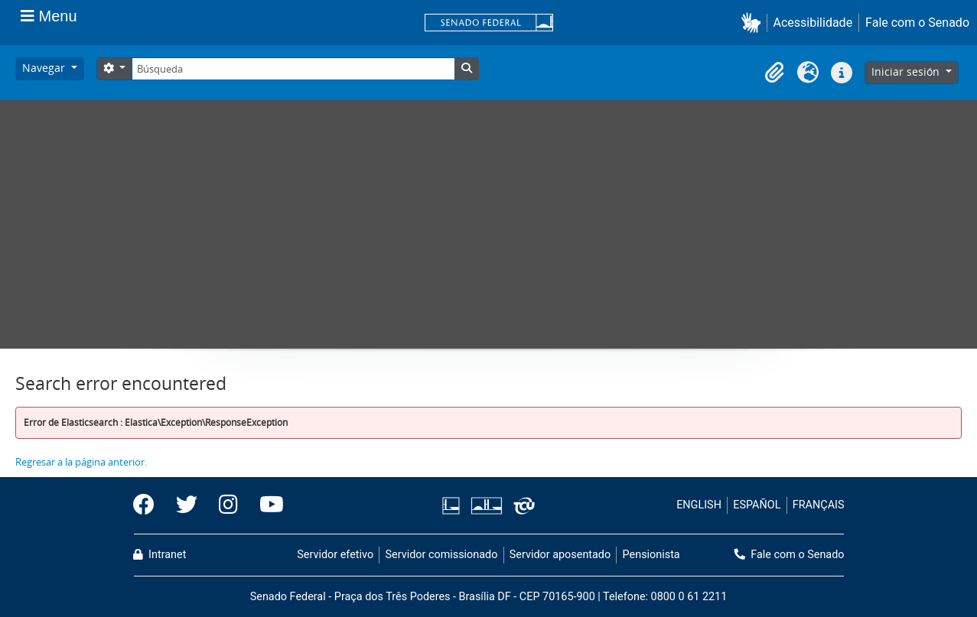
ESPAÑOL (756, 504)
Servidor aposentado (560, 554)
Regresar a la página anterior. (81, 462)
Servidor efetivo (335, 554)
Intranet (160, 554)
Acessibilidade (813, 22)
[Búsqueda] (293, 68)
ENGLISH (698, 504)
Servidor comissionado (441, 554)
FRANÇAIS (819, 504)
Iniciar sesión (907, 71)
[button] (754, 22)
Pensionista (651, 554)
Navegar (45, 67)
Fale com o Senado (917, 22)
